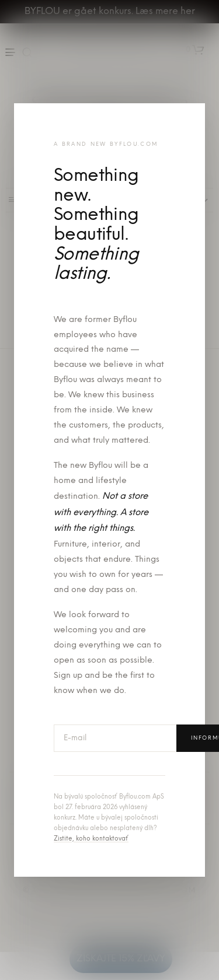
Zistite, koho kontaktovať (91, 839)
